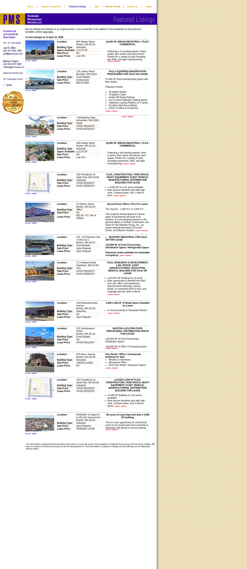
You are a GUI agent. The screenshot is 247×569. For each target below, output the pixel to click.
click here (48, 32)
